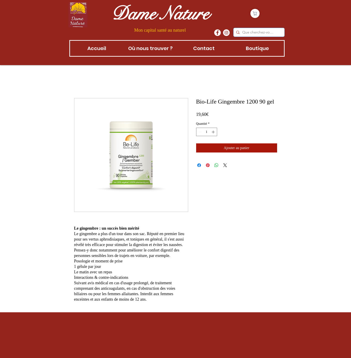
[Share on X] (225, 165)
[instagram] (226, 32)
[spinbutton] (207, 132)
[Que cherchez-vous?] (258, 32)
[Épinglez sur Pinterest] (208, 165)
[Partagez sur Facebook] (199, 165)
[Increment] (213, 132)
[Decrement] (200, 132)
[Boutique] (255, 13)
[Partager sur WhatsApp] (216, 165)
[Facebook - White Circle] (217, 32)
